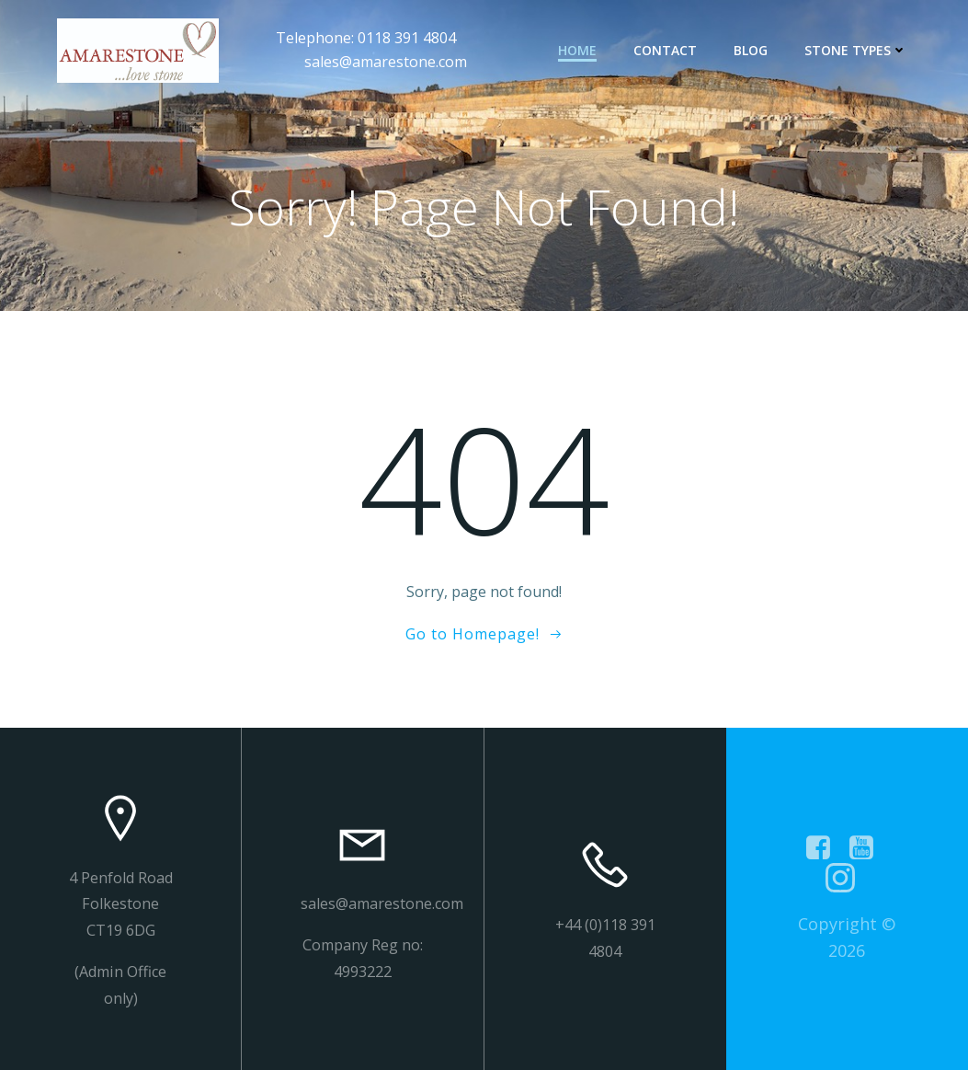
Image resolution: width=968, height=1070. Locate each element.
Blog (751, 50)
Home (577, 50)
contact (665, 50)
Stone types (855, 50)
